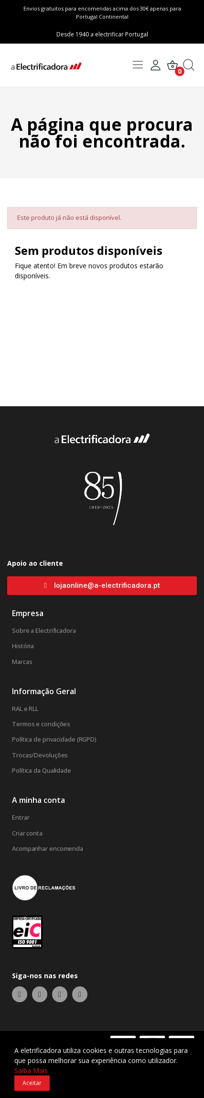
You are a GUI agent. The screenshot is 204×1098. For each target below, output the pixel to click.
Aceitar (32, 1083)
